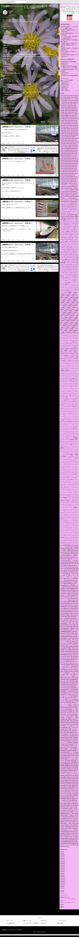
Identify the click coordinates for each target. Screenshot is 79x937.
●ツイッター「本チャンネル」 (68, 902)
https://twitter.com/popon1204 (19, 20)
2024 (62, 856)
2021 (62, 861)
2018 (62, 866)
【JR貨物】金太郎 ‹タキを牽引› (68, 43)
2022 (62, 860)
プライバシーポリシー (28, 923)
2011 (62, 878)
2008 (62, 883)
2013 (62, 875)
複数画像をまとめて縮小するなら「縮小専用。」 (13, 929)
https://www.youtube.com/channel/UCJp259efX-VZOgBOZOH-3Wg (23, 21)
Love (49, 121)
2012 (62, 876)
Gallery (43, 121)
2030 (62, 851)
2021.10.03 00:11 (50, 143)
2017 (62, 868)
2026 (62, 853)
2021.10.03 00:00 (50, 218)
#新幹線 (3, 143)
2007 (62, 884)
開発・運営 (60, 923)
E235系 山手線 (64, 89)
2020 (62, 863)
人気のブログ (44, 920)
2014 (62, 873)
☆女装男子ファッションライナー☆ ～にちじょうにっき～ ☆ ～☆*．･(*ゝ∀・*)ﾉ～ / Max (29, 7)
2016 (62, 870)
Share (55, 121)
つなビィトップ (9, 920)
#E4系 (8, 143)
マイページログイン (62, 920)
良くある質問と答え (10, 923)
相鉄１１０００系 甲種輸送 (67, 80)
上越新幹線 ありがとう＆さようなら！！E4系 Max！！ (18, 126)
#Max (13, 143)
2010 (62, 879)
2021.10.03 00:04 (50, 196)
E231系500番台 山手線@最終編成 (68, 61)
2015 (62, 871)
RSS (62, 906)
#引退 (18, 143)
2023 (62, 858)
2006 (62, 886)
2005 (62, 888)
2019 (62, 865)
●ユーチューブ (64, 895)
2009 (62, 881)
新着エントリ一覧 (27, 920)
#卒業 (22, 143)
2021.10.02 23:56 (50, 261)
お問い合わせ (44, 923)
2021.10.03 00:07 (50, 175)
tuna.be (39, 917)
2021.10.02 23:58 (50, 239)
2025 (62, 855)
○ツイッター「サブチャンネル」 (68, 898)
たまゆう (10, 11)
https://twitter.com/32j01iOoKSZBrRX (16, 19)
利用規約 (36, 923)
